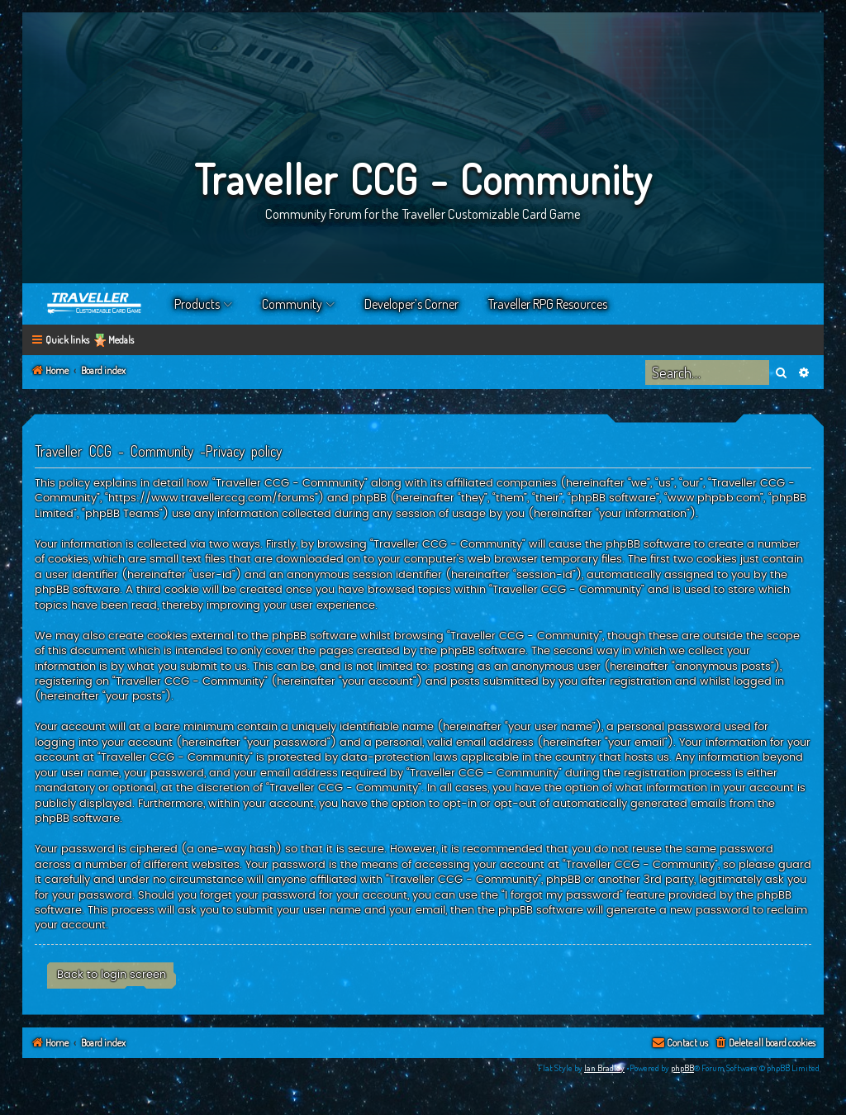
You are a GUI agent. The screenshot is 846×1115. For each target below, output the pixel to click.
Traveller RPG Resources (547, 304)
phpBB (682, 1068)
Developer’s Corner (411, 304)
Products (197, 304)
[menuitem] (764, 1043)
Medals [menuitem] (121, 340)
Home (95, 304)
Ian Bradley (604, 1068)
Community (292, 304)
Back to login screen (111, 974)
